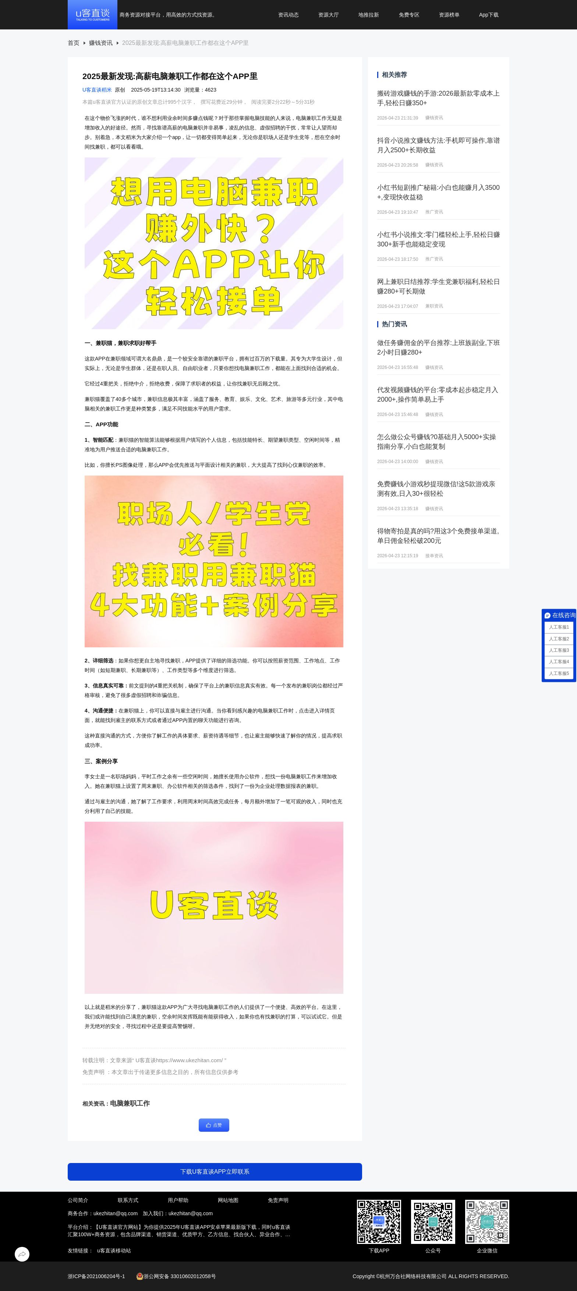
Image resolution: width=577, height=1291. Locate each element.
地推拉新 (368, 15)
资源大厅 (328, 15)
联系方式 (128, 1200)
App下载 (489, 15)
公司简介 (78, 1200)
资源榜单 (449, 15)
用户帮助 (178, 1200)
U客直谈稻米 (97, 90)
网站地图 (228, 1200)
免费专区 (409, 15)
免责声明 (278, 1200)
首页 (73, 43)
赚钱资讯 (101, 43)
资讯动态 (288, 15)
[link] (73, 43)
